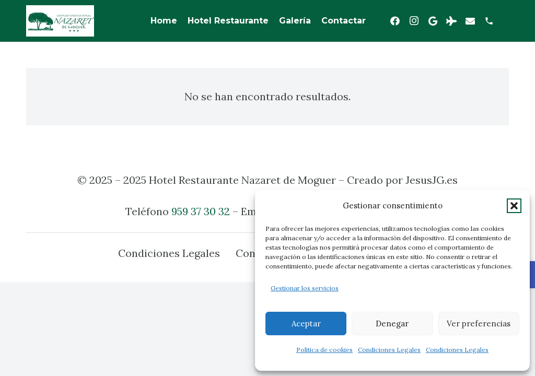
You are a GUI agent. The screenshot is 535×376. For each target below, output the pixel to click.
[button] (514, 206)
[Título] (489, 20)
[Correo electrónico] (470, 20)
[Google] (432, 20)
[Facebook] (395, 20)
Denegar (392, 323)
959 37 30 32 (200, 211)
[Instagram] (413, 20)
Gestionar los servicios (305, 288)
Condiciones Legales (389, 350)
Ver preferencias (478, 323)
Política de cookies (324, 350)
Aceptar (306, 323)
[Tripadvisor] (451, 20)
